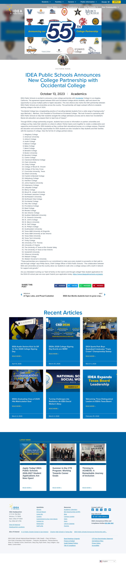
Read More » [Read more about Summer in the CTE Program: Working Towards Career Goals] (57, 488)
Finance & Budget (69, 541)
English (104, 561)
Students (46, 2)
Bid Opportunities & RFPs (72, 512)
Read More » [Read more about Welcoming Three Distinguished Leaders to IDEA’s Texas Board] (90, 406)
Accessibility (95, 545)
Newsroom (40, 524)
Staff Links (40, 526)
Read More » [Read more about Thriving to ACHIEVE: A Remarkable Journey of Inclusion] (87, 488)
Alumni (39, 509)
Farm (65, 521)
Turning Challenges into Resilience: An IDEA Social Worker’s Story (60, 401)
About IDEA (53, 7)
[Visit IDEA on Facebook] (92, 509)
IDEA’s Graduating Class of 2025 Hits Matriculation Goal (26, 400)
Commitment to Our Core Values (47, 519)
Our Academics (72, 7)
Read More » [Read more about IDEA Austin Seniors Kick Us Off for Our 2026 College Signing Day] (17, 356)
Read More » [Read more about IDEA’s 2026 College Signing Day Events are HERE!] (54, 354)
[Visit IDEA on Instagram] (97, 509)
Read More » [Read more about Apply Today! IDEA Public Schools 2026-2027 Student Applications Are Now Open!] (27, 488)
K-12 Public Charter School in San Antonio (34, 532)
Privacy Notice (96, 543)
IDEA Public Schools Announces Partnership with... (90, 532)
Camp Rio (40, 514)
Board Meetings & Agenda (72, 538)
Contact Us (40, 521)
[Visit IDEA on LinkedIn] (105, 509)
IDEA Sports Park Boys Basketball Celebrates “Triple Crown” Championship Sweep (98, 349)
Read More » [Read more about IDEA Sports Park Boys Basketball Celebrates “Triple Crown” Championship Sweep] (90, 356)
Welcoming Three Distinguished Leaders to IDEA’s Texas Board (99, 400)
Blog (65, 514)
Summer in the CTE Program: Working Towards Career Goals (62, 472)
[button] (60, 285)
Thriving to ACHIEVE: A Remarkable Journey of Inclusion (92, 472)
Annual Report (41, 512)
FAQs (65, 519)
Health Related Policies (71, 543)
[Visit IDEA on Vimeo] (109, 509)
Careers (72, 2)
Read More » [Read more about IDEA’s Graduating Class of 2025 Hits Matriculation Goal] (17, 406)
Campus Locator (69, 516)
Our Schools (91, 7)
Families (59, 2)
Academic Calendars (70, 509)
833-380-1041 (109, 523)
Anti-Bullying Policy (97, 541)
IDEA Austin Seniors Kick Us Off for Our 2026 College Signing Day (25, 349)
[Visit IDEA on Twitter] (101, 509)
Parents (66, 526)
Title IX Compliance (70, 545)
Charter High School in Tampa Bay (61, 532)
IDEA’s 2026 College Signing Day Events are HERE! (61, 347)
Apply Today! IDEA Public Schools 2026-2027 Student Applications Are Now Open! (32, 473)
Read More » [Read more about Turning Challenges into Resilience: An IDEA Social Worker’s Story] (54, 408)
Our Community (110, 7)
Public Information (89, 2)
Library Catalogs (69, 524)
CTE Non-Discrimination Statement (102, 538)
